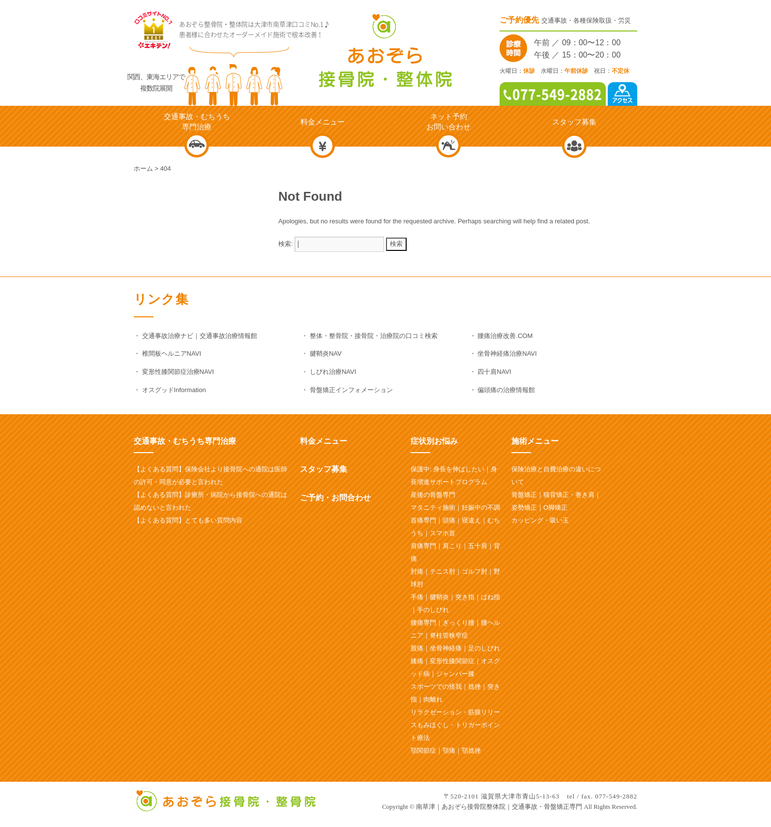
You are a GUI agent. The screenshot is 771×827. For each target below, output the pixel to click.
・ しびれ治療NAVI (328, 371)
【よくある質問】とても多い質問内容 (188, 520)
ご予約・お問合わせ (335, 497)
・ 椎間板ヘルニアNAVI (167, 353)
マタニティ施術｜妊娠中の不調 (455, 507)
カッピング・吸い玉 (540, 520)
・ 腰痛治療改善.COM (501, 335)
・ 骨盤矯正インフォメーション (347, 390)
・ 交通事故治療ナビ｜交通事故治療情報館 (195, 335)
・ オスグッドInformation (170, 390)
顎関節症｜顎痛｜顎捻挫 (446, 750)
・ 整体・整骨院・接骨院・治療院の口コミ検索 (369, 335)
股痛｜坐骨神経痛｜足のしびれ (455, 648)
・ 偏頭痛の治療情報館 (502, 390)
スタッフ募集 (323, 469)
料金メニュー (323, 441)
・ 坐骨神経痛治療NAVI (503, 353)
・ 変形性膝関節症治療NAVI (174, 371)
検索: (285, 243)
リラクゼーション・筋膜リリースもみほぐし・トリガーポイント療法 (455, 724)
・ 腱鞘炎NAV (321, 353)
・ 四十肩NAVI (490, 371)
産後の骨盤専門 (433, 494)
